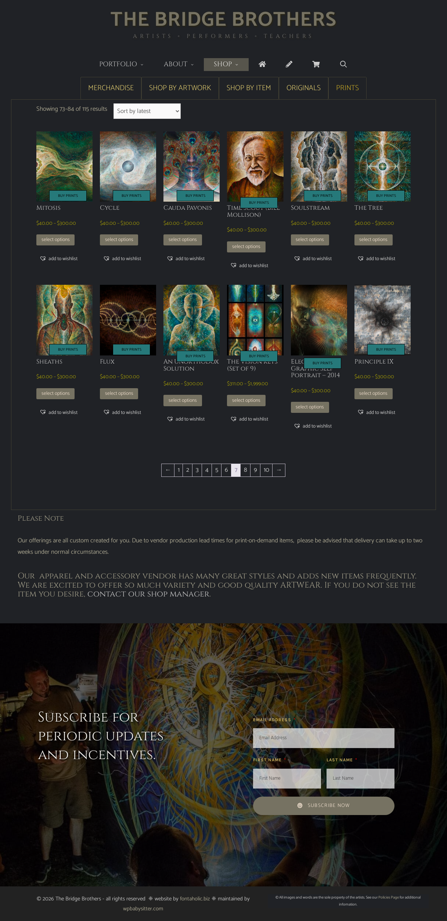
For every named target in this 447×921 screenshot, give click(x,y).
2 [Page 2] (187, 470)
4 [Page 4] (207, 470)
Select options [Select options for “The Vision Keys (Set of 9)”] (246, 400)
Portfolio (126, 65)
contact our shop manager (148, 594)
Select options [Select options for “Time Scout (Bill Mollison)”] (246, 246)
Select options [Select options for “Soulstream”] (310, 239)
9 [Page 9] (255, 470)
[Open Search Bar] (343, 65)
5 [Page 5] (216, 470)
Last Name (340, 759)
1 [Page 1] (179, 470)
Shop (231, 65)
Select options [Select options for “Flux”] (119, 393)
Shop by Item (249, 88)
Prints (347, 88)
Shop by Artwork (180, 88)
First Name (268, 759)
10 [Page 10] (266, 470)
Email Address (273, 719)
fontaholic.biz (195, 898)
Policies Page (388, 897)
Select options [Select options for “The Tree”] (373, 239)
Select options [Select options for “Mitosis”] (56, 239)
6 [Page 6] (226, 470)
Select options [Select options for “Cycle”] (119, 239)
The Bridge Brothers (223, 20)
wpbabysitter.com (143, 908)
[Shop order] (147, 111)
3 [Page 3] (197, 470)
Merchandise (111, 88)
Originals (303, 88)
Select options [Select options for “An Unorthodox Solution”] (183, 400)
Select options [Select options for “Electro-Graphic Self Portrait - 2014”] (310, 407)
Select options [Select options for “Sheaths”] (56, 393)
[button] (58, 258)
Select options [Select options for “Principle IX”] (373, 393)
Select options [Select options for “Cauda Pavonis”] (183, 239)
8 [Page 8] (245, 470)
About (184, 65)
